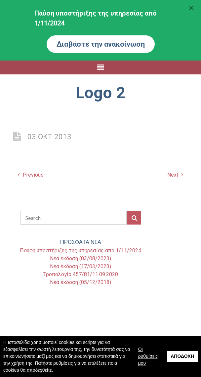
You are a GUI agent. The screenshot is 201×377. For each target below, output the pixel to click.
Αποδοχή (182, 356)
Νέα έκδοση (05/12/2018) (80, 282)
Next (175, 175)
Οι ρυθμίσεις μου (148, 356)
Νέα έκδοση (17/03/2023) (80, 266)
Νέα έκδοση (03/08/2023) (80, 258)
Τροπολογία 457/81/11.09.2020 (80, 274)
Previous (31, 175)
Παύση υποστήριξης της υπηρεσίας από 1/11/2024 (80, 250)
